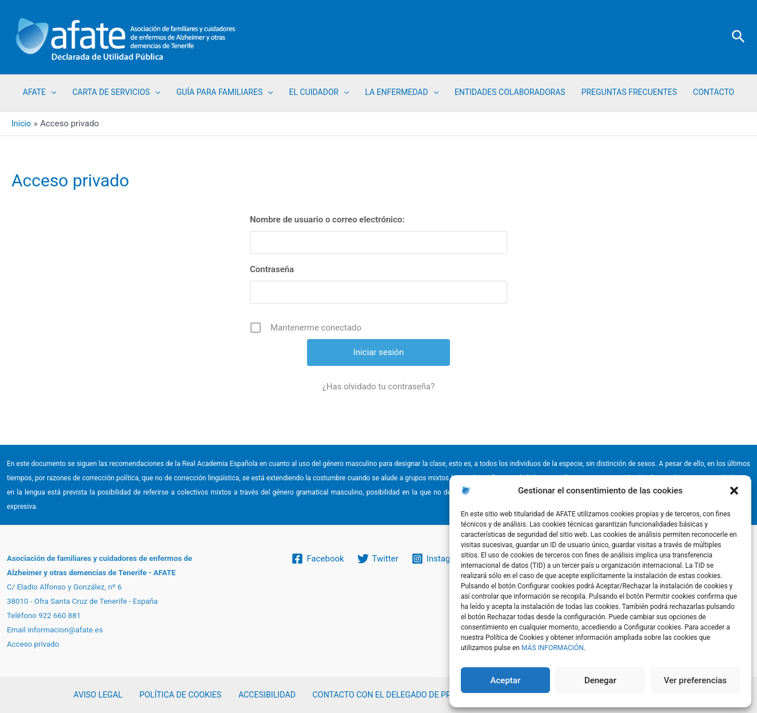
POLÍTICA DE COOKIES (179, 695)
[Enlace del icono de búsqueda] (739, 37)
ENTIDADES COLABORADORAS (510, 92)
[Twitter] (378, 558)
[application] (51, 92)
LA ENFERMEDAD (402, 92)
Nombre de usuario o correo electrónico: (327, 219)
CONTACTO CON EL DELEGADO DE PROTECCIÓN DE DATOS (414, 695)
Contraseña (272, 269)
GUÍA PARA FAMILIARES (225, 92)
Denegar (600, 680)
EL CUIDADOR (319, 92)
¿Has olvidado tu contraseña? (378, 386)
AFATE (40, 92)
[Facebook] (317, 558)
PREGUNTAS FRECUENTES (629, 92)
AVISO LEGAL (101, 695)
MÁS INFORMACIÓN (552, 648)
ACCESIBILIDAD (260, 695)
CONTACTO (713, 92)
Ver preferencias (695, 680)
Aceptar (506, 680)
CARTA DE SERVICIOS (116, 92)
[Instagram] (439, 558)
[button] (734, 490)
